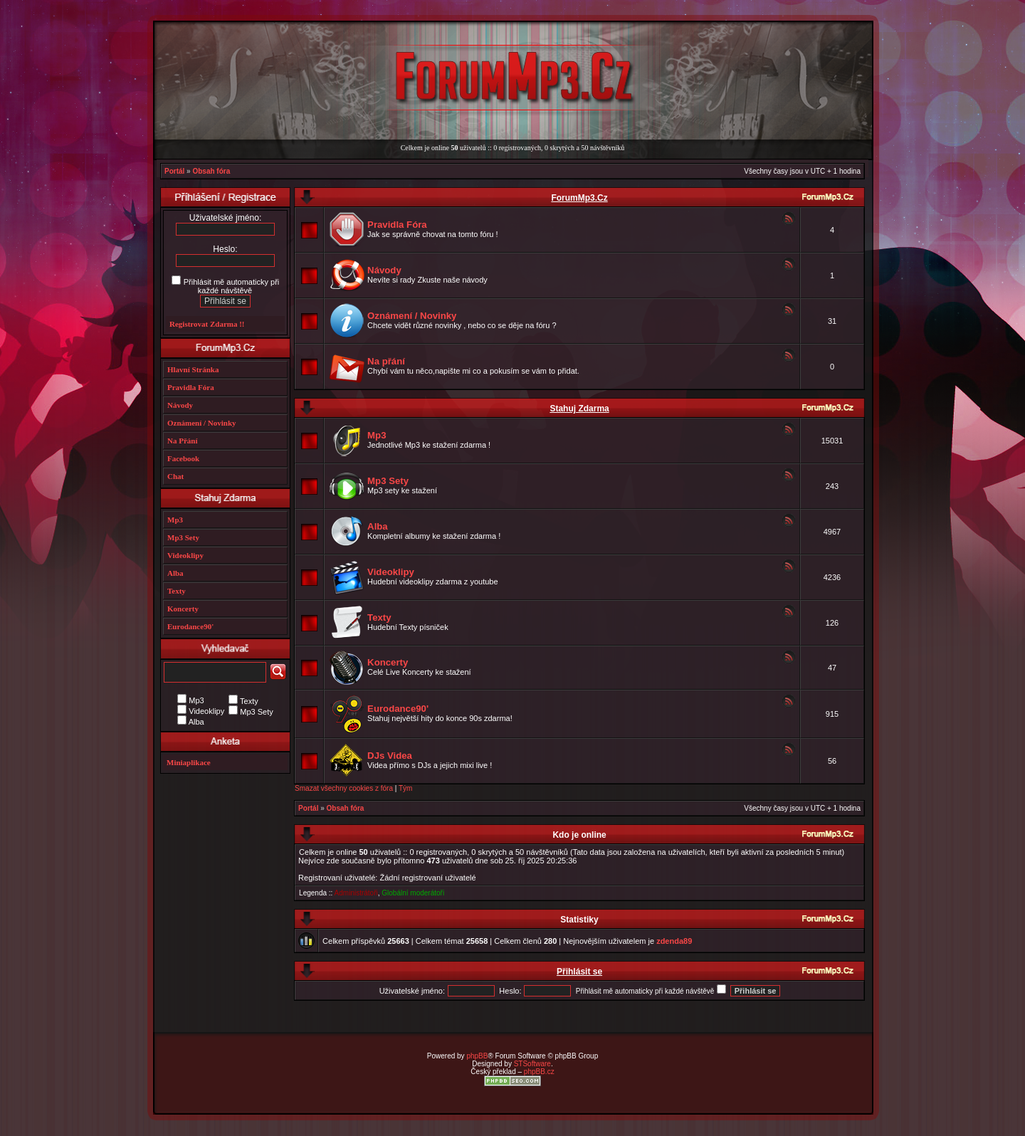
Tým (405, 788)
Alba (377, 526)
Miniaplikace (189, 762)
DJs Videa (389, 755)
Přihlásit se (579, 972)
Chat (175, 476)
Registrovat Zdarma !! (207, 324)
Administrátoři (356, 893)
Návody (384, 270)
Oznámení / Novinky (411, 315)
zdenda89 (674, 941)
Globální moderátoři (413, 893)
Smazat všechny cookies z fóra (344, 788)
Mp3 (376, 435)
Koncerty (387, 662)
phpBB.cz (539, 1071)
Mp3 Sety (388, 480)
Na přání (386, 361)
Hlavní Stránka (193, 369)
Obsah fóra (211, 171)
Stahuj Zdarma (579, 409)
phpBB (477, 1056)
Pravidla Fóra (397, 224)
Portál (174, 171)
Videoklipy (390, 572)
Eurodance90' (398, 708)
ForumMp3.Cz (579, 198)
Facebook (183, 458)
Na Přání (182, 440)
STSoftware (532, 1064)
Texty (379, 617)
